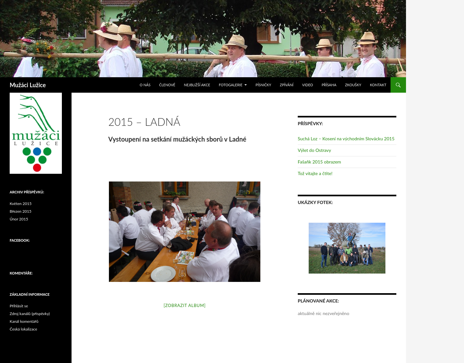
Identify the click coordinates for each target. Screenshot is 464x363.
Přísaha (329, 85)
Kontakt (378, 85)
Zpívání (287, 85)
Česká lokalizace (23, 329)
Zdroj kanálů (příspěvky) (30, 313)
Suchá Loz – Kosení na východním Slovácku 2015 (346, 138)
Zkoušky (353, 85)
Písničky (263, 85)
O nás (145, 85)
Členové (167, 85)
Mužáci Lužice (28, 84)
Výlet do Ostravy (314, 150)
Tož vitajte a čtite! (315, 173)
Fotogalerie (230, 85)
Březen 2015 (20, 211)
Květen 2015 (21, 203)
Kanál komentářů (24, 321)
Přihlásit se (19, 305)
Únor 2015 (19, 219)
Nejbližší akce (197, 85)
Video (307, 85)
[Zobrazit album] (185, 305)
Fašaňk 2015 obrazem (319, 161)
